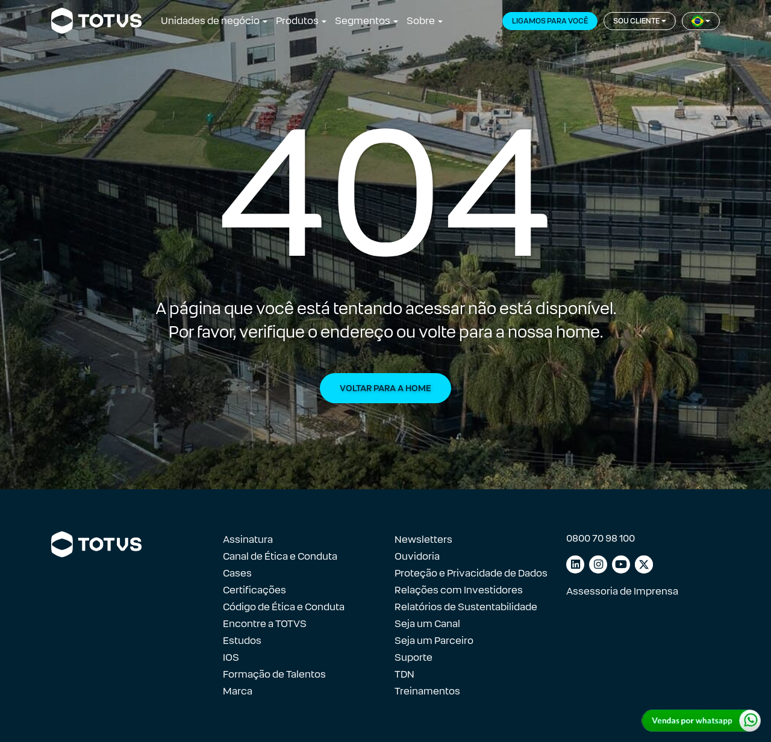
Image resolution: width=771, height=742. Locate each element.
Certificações (254, 590)
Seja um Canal (427, 623)
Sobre (421, 20)
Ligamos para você (550, 21)
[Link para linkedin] (575, 564)
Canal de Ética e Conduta (280, 556)
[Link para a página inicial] (96, 21)
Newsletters (423, 539)
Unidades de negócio (210, 20)
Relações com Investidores (459, 590)
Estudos (242, 640)
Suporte (413, 657)
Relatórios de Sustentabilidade (466, 607)
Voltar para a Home (385, 388)
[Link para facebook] (644, 564)
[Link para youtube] (621, 564)
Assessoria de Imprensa (622, 591)
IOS (231, 657)
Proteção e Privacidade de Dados (471, 573)
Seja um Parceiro (434, 640)
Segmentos (362, 20)
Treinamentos (427, 691)
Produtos (297, 20)
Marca (237, 691)
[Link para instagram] (598, 564)
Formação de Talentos (274, 674)
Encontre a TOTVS (265, 623)
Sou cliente (636, 21)
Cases (237, 573)
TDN (404, 674)
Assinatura (248, 539)
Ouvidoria (417, 556)
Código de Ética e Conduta (284, 607)
